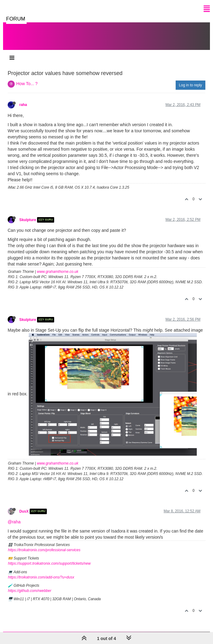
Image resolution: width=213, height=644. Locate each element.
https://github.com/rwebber (29, 591)
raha (23, 105)
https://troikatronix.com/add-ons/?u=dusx (41, 577)
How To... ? (27, 83)
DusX (23, 511)
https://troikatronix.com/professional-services (44, 550)
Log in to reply (190, 85)
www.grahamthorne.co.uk (57, 271)
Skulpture (27, 220)
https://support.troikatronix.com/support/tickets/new (49, 563)
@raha (14, 521)
